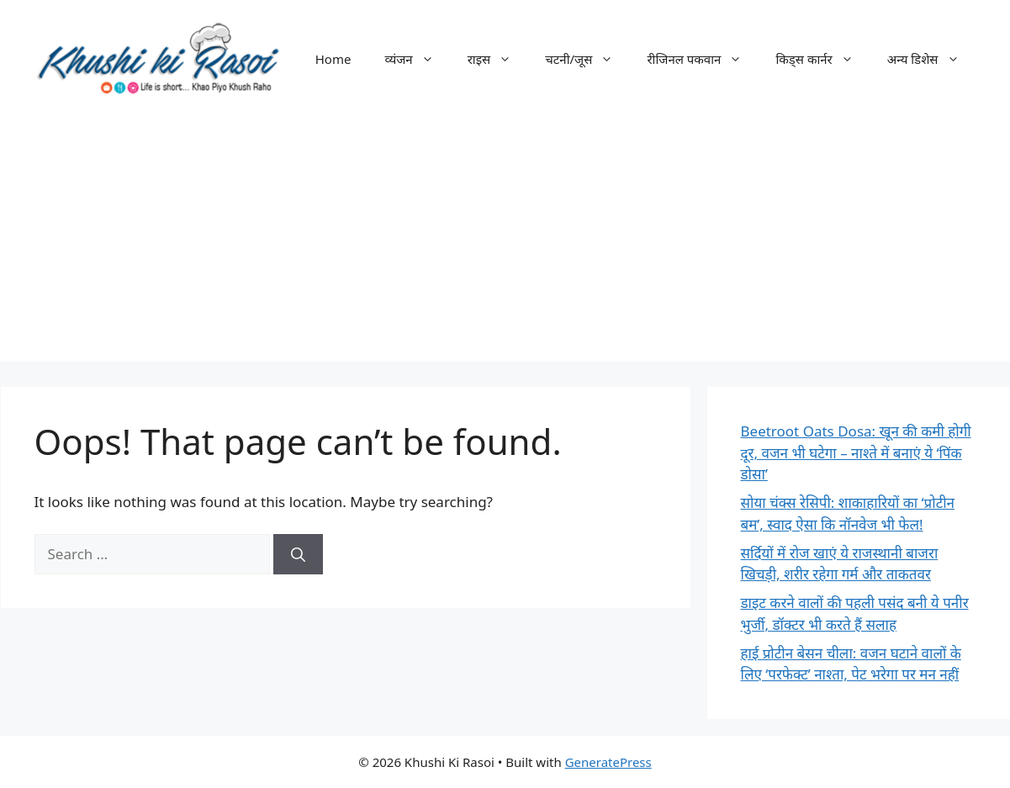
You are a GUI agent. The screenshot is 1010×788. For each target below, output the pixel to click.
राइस (498, 59)
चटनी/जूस (587, 59)
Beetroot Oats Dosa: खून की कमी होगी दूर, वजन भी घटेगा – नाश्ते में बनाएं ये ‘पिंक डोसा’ (856, 452)
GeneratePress (608, 762)
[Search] (298, 554)
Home (333, 58)
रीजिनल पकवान (703, 59)
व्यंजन (417, 59)
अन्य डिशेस (931, 59)
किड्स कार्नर (822, 59)
